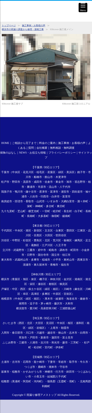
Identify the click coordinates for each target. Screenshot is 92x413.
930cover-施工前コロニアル (76, 103)
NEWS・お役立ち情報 (32, 152)
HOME (5, 143)
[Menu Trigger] (83, 7)
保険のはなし (8, 152)
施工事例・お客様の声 (33, 25)
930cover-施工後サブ (12, 103)
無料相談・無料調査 (62, 147)
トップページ (9, 25)
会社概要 (41, 147)
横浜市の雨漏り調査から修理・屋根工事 (23, 29)
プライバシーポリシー (62, 152)
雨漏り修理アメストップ (41, 394)
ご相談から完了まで (24, 143)
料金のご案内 (47, 143)
